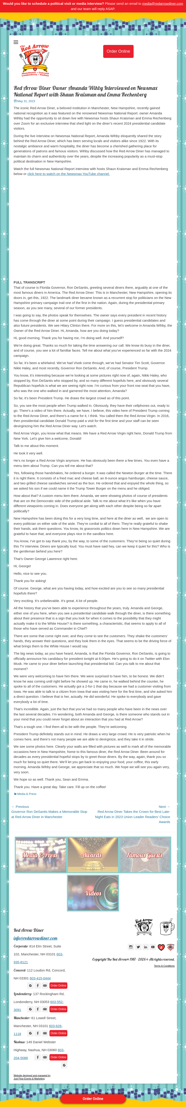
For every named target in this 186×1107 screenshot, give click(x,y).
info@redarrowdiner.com (35, 938)
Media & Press (27, 794)
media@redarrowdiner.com (162, 3)
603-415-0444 (40, 978)
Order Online (93, 1099)
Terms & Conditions (164, 965)
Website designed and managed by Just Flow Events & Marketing (32, 1077)
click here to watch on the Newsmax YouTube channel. (68, 174)
